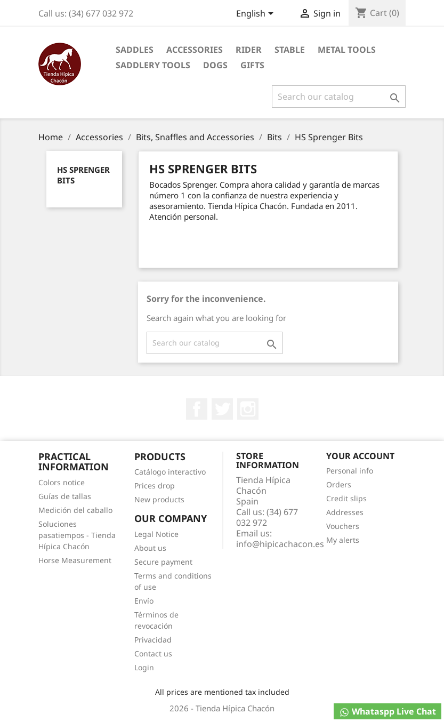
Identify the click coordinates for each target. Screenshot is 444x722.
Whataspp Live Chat (387, 711)
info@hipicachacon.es (280, 544)
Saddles (135, 49)
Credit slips (346, 498)
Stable (290, 49)
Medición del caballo (75, 510)
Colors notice (61, 482)
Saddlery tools (153, 65)
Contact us (153, 653)
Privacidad (153, 640)
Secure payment (163, 562)
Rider (249, 49)
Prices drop (154, 485)
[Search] (339, 96)
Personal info (349, 471)
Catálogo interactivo (170, 472)
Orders (338, 484)
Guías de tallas (64, 496)
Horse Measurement (74, 560)
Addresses (345, 512)
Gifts (252, 65)
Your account (360, 456)
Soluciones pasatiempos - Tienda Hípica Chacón (77, 535)
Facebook (196, 409)
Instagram (248, 409)
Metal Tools (347, 49)
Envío (144, 601)
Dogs (215, 65)
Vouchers (342, 526)
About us (150, 548)
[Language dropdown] (256, 14)
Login (144, 667)
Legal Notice (156, 534)
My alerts (342, 540)
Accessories (194, 49)
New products (159, 499)
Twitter (222, 409)
